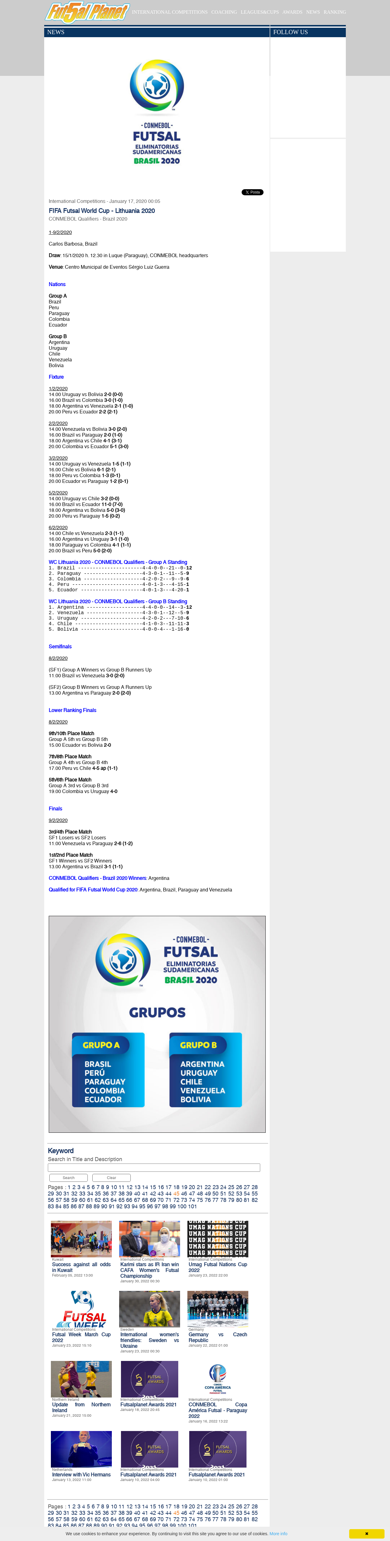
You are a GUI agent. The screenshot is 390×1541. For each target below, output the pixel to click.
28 (255, 1187)
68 (145, 1200)
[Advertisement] (308, 194)
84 (58, 1206)
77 (215, 1200)
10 (114, 1187)
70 (161, 1200)
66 (129, 1200)
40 (137, 1193)
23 (216, 1187)
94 (135, 1206)
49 (208, 1193)
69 (153, 1200)
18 (176, 1187)
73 (184, 1200)
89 (97, 1206)
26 (239, 1187)
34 (90, 1193)
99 (173, 1206)
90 (104, 1206)
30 (59, 1193)
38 (122, 1193)
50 (215, 1193)
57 (59, 1200)
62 (98, 1200)
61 (90, 1200)
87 (81, 1206)
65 (122, 1200)
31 (66, 1193)
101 (192, 1206)
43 (161, 1193)
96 (150, 1206)
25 (231, 1187)
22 (208, 1187)
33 (82, 1193)
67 (137, 1200)
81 (247, 1200)
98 (165, 1206)
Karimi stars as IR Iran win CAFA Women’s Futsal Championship (149, 1270)
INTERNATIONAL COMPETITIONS (170, 12)
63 (106, 1200)
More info (278, 1533)
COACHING (224, 12)
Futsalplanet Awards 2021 (148, 1405)
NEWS (313, 12)
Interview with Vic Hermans (81, 1475)
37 (114, 1193)
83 (51, 1206)
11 (122, 1187)
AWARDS (292, 12)
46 (184, 1193)
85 (66, 1206)
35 (98, 1193)
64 (114, 1200)
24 (223, 1187)
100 (181, 1206)
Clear (111, 1178)
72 (176, 1200)
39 (129, 1193)
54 (247, 1193)
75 (200, 1200)
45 (176, 1193)
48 (200, 1193)
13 (137, 1187)
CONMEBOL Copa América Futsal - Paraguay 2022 (218, 1410)
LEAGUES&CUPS (260, 12)
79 (231, 1200)
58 (66, 1200)
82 (255, 1200)
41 (145, 1193)
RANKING (335, 12)
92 (119, 1206)
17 (168, 1187)
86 (74, 1206)
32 (74, 1193)
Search (69, 1178)
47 (192, 1193)
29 (51, 1193)
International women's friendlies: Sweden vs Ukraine (149, 1340)
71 (168, 1200)
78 (223, 1200)
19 (184, 1187)
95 (142, 1206)
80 (239, 1200)
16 (161, 1187)
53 (239, 1193)
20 (192, 1187)
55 (255, 1193)
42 (153, 1193)
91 (112, 1206)
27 (247, 1187)
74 (192, 1200)
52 (231, 1193)
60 (82, 1200)
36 (106, 1193)
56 (51, 1200)
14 (145, 1187)
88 (89, 1206)
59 (74, 1200)
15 (153, 1187)
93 (127, 1206)
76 (208, 1200)
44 (168, 1193)
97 (157, 1206)
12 (129, 1187)
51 (223, 1193)
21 (200, 1187)
